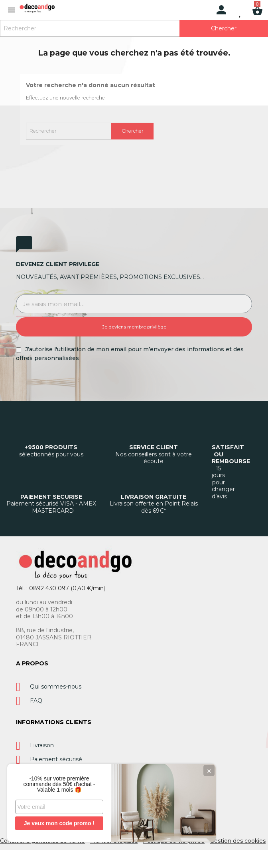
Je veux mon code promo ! (59, 823)
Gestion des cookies (238, 840)
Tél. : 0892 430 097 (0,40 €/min (60, 588)
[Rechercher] (134, 28)
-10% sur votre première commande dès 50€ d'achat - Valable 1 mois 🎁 (60, 784)
